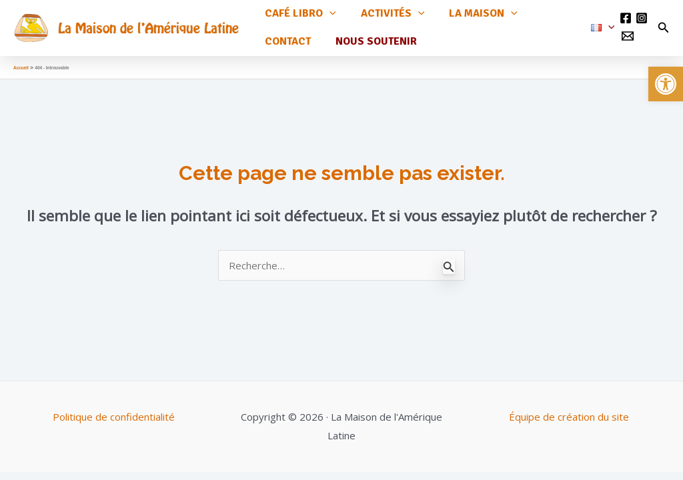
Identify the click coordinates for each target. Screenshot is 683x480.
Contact (286, 33)
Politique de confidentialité (114, 408)
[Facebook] (624, 14)
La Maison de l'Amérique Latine (148, 23)
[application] (327, 14)
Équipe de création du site (569, 408)
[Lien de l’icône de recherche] (664, 24)
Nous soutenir (371, 33)
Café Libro (298, 14)
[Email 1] (626, 32)
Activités (388, 14)
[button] (665, 84)
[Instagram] (640, 14)
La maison (474, 14)
